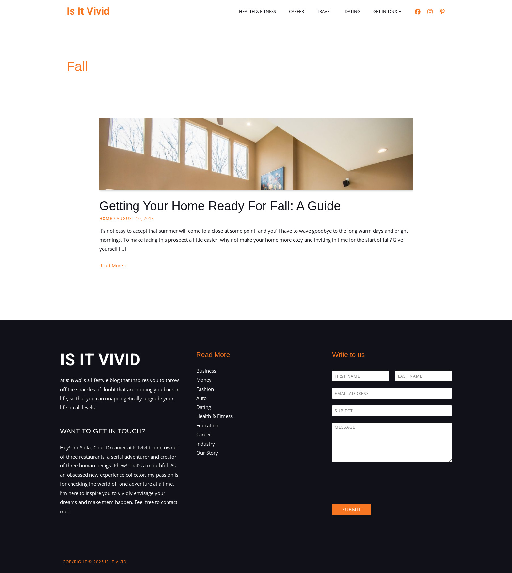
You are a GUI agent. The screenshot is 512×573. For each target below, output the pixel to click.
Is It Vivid (88, 11)
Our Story (207, 452)
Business (206, 370)
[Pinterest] (442, 12)
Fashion (205, 389)
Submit (351, 509)
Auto (201, 398)
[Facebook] (418, 12)
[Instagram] (430, 12)
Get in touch (390, 11)
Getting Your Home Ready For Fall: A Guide (225, 205)
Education (207, 425)
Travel (335, 11)
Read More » (113, 265)
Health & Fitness (278, 11)
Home (105, 218)
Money (204, 380)
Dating (359, 11)
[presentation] (381, 492)
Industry (205, 443)
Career (312, 11)
